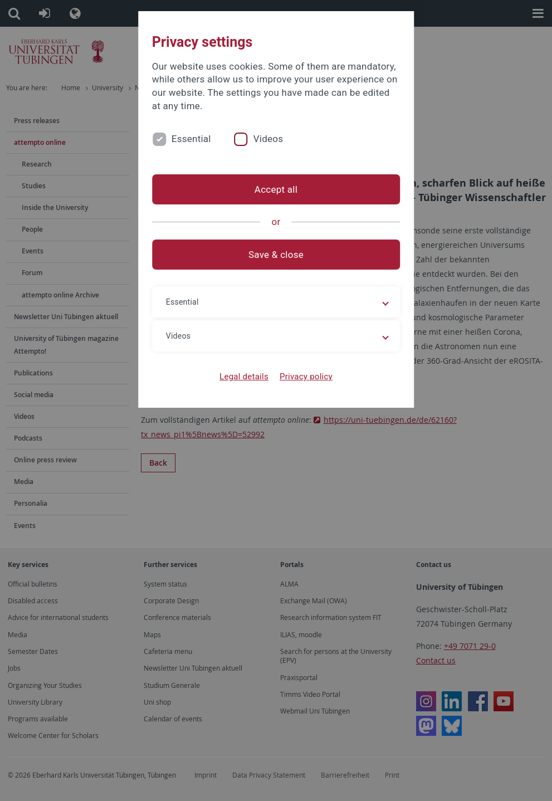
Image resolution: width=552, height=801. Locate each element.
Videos (268, 138)
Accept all (276, 189)
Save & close (276, 254)
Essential (191, 138)
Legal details (243, 377)
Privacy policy (306, 377)
